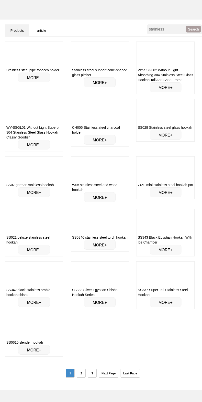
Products (17, 30)
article (41, 30)
